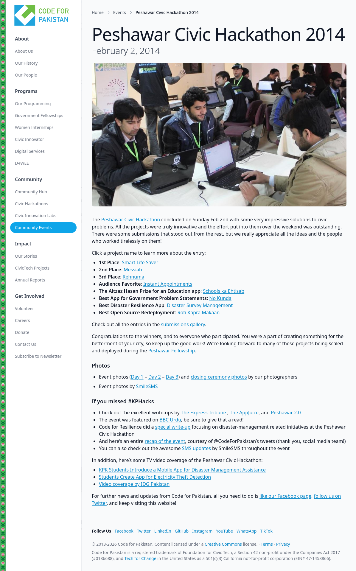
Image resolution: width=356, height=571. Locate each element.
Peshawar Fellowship (171, 350)
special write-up (173, 427)
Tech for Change (140, 558)
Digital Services (30, 151)
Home (98, 12)
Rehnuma (133, 276)
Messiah (133, 269)
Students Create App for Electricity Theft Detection (155, 477)
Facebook (124, 531)
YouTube (224, 531)
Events (119, 12)
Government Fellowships (39, 115)
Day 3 (172, 377)
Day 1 (137, 377)
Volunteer (25, 308)
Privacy (283, 544)
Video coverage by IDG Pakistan (134, 484)
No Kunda (220, 298)
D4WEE (22, 163)
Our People (26, 75)
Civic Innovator (30, 139)
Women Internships (34, 127)
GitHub (182, 531)
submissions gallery (183, 324)
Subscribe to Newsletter (38, 356)
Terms (267, 544)
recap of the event (165, 441)
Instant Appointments (167, 284)
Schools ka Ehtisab (224, 291)
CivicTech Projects (32, 268)
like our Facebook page (285, 496)
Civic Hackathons (32, 203)
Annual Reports (30, 280)
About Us (24, 51)
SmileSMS (147, 386)
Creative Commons (223, 544)
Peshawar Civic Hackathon (130, 219)
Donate (22, 332)
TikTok (266, 531)
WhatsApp (246, 531)
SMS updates (196, 448)
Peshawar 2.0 (286, 412)
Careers (22, 320)
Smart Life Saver (140, 262)
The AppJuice (244, 412)
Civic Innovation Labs (36, 215)
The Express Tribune (203, 412)
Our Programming (33, 103)
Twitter (144, 531)
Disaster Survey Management (200, 305)
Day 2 (154, 377)
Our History (26, 63)
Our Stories (26, 256)
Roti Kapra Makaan (199, 312)
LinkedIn (162, 531)
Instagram (202, 531)
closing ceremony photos (219, 377)
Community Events (33, 227)
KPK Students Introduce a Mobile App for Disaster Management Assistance (182, 469)
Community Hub (31, 192)
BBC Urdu (170, 419)
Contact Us (26, 344)
